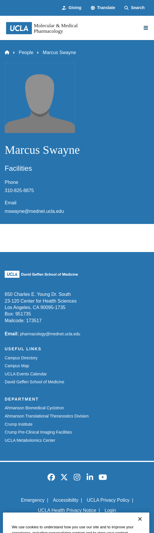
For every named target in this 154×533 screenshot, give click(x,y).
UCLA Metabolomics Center (30, 440)
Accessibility (65, 500)
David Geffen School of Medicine (34, 382)
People (26, 52)
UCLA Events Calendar (26, 374)
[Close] (140, 525)
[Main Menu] (145, 27)
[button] (103, 8)
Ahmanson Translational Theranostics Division (47, 416)
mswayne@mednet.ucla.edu (34, 211)
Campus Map (17, 365)
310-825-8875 (19, 190)
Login (110, 510)
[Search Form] (134, 8)
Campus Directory (21, 358)
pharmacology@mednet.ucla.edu (50, 334)
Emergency (33, 500)
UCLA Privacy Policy (108, 500)
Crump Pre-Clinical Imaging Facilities (38, 432)
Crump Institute (18, 424)
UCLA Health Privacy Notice (67, 510)
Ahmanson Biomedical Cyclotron (34, 408)
